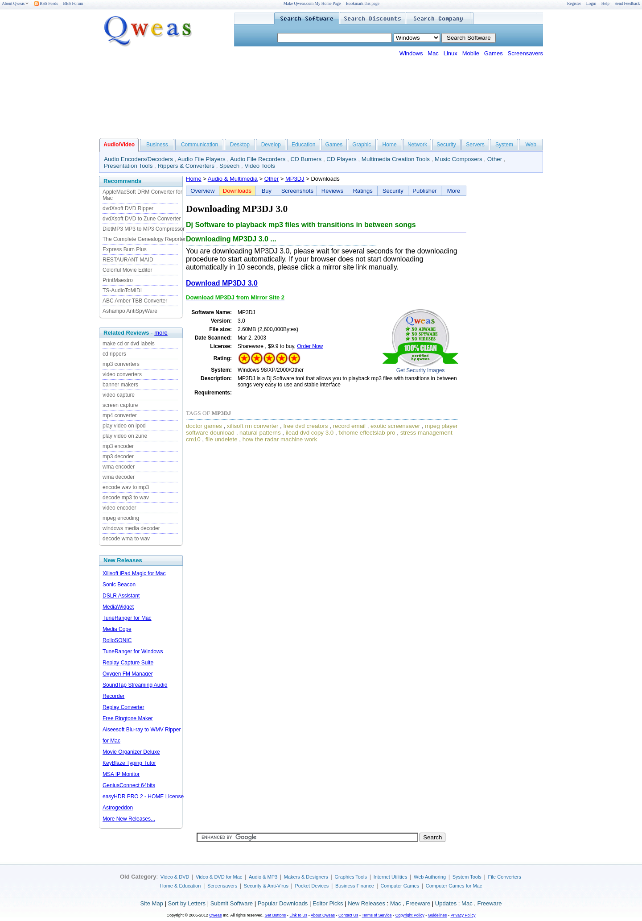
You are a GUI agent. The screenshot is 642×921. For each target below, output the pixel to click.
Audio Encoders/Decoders (138, 159)
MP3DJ (295, 178)
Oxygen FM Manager (128, 674)
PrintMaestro (118, 280)
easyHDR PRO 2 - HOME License (143, 796)
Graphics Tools (350, 877)
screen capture (120, 405)
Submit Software (231, 903)
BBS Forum (73, 3)
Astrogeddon (118, 808)
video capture (119, 395)
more (161, 332)
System (504, 144)
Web (530, 144)
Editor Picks (328, 903)
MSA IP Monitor (121, 774)
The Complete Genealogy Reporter (144, 239)
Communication (199, 144)
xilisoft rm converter (253, 426)
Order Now (310, 346)
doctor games (204, 426)
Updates (446, 903)
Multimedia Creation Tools (396, 159)
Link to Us (298, 915)
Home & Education (180, 885)
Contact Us (348, 915)
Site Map (151, 903)
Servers (475, 144)
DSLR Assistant (121, 596)
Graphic (361, 144)
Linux (450, 53)
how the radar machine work (280, 439)
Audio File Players (201, 159)
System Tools (467, 877)
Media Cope (117, 629)
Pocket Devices (312, 885)
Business (157, 144)
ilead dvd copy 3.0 (309, 432)
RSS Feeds (46, 3)
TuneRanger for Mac (127, 618)
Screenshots (297, 190)
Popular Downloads (283, 903)
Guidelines (437, 915)
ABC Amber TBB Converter (135, 301)
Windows (411, 53)
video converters (122, 374)
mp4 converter (120, 415)
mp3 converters (121, 364)
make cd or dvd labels (129, 343)
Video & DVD (174, 877)
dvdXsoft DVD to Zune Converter (142, 219)
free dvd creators (306, 426)
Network (417, 144)
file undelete (222, 439)
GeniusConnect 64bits (129, 785)
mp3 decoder (118, 456)
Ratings (363, 190)
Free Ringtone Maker (128, 718)
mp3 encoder (118, 446)
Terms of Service (376, 915)
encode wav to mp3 (126, 487)
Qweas (215, 915)
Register (574, 3)
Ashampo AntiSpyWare (130, 311)
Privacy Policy (462, 915)
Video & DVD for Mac (219, 877)
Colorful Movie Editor (127, 270)
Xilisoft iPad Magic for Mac (134, 573)
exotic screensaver (395, 426)
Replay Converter (123, 707)
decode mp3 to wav (126, 497)
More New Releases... (129, 819)
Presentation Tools (128, 165)
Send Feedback (627, 3)
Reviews (332, 190)
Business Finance (354, 885)
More (454, 190)
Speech (229, 165)
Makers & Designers (306, 877)
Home (390, 144)
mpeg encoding (121, 518)
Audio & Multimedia (233, 178)
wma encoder (119, 467)
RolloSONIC (117, 640)
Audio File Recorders (257, 159)
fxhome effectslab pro (366, 432)
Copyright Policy (409, 915)
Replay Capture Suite (128, 663)
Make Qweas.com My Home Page (312, 3)
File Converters (504, 877)
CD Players (341, 159)
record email (349, 426)
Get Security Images (420, 370)
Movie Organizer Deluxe (131, 752)
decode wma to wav (126, 538)
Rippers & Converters (186, 165)
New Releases (366, 903)
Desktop (240, 144)
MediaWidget (118, 607)
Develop (271, 144)
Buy (267, 190)
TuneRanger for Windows (133, 651)
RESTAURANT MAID (128, 260)
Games (493, 53)
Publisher (424, 190)
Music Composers (458, 159)
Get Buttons (275, 915)
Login (591, 3)
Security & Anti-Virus (266, 885)
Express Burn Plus (125, 249)
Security (446, 144)
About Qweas (15, 3)
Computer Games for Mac (454, 885)
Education (303, 144)
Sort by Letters (187, 903)
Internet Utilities (390, 877)
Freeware (418, 903)
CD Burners (306, 159)
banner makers (120, 385)
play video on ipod (124, 426)
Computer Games (399, 885)
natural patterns (260, 432)
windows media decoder (131, 528)
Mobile (470, 53)
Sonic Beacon (119, 584)
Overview (202, 190)
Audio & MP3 (263, 877)
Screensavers (525, 53)
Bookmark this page (362, 3)
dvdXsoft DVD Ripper (128, 208)
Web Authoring (430, 877)
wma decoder (119, 477)
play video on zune (125, 436)
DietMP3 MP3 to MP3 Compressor (144, 229)
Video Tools (259, 165)
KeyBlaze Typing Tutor (129, 763)
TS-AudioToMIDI (122, 290)
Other (494, 159)
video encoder (119, 508)
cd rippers (114, 354)
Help (605, 3)
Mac (433, 53)
